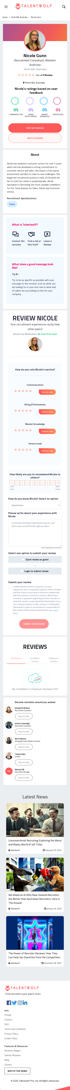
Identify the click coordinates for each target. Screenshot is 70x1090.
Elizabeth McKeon (22, 700)
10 (58, 474)
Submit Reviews (12, 1047)
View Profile (23, 708)
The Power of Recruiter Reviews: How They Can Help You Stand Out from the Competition (34, 947)
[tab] (16, 651)
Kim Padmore (20, 730)
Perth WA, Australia (19, 17)
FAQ (6, 1016)
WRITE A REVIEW (35, 138)
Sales (12, 204)
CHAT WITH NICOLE (35, 127)
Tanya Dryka (20, 746)
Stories (8, 1057)
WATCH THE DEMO (17, 1063)
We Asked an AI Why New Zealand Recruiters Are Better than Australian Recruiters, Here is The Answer (34, 891)
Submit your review (19, 574)
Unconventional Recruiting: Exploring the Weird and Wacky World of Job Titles (34, 834)
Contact (8, 1012)
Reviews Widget (12, 1043)
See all (44, 75)
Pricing (7, 1007)
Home (5, 17)
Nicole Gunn (36, 17)
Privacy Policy (11, 1026)
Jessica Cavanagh (22, 715)
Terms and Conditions (15, 1021)
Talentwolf (14, 842)
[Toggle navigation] (6, 6)
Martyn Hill (19, 761)
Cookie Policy (10, 1030)
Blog (6, 1052)
